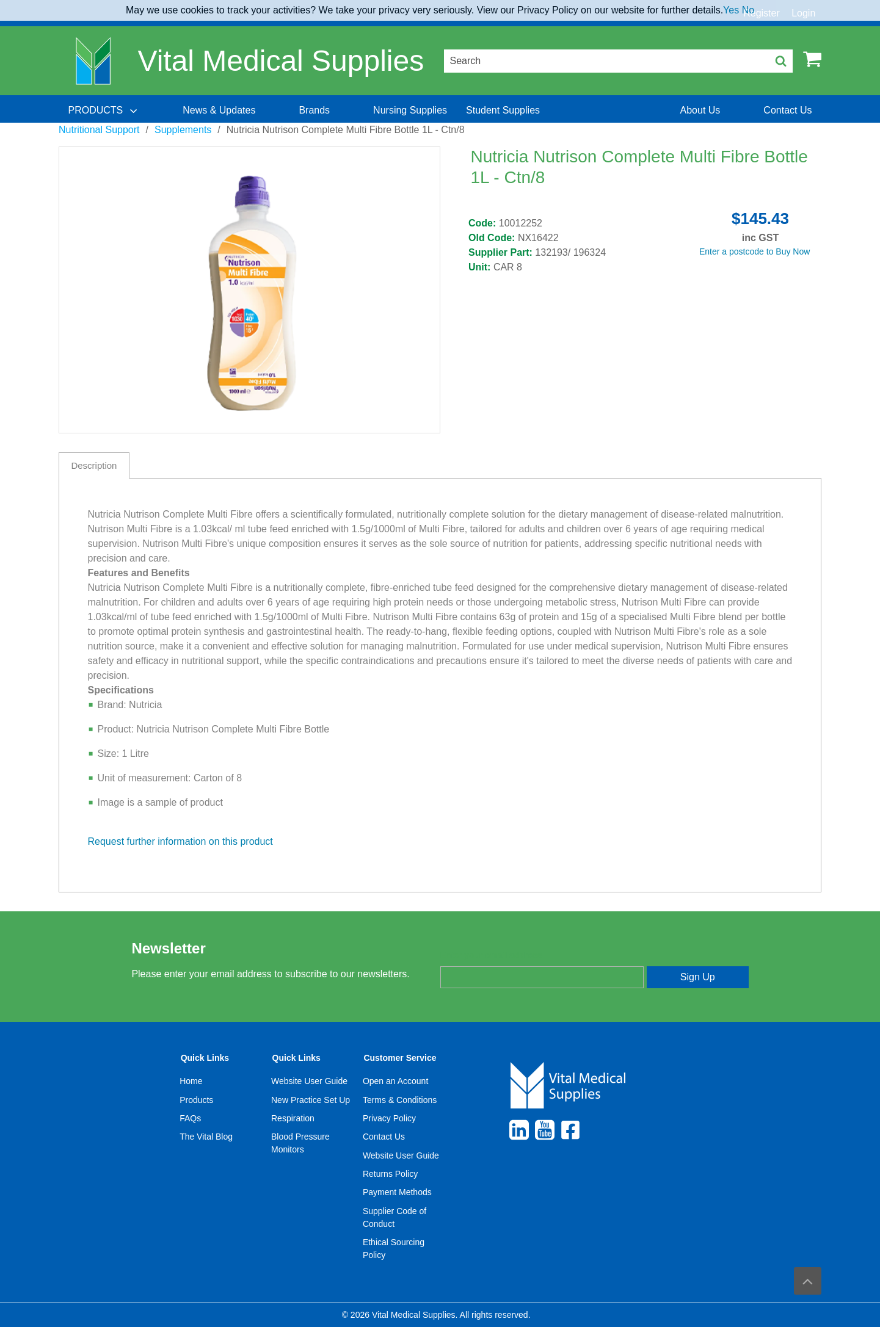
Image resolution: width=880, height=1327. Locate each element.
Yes (731, 10)
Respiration (293, 1118)
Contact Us (384, 1136)
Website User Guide (309, 1081)
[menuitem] (104, 110)
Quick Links (205, 1058)
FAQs (190, 1118)
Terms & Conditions (400, 1100)
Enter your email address (491, 955)
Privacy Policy (389, 1118)
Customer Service (399, 1058)
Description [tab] (94, 465)
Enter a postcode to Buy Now (754, 251)
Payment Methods (397, 1192)
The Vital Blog (206, 1136)
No (748, 10)
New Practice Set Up (310, 1100)
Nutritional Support (99, 130)
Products (196, 1100)
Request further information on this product (180, 841)
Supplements (183, 130)
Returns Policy (390, 1174)
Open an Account (395, 1081)
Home (191, 1081)
